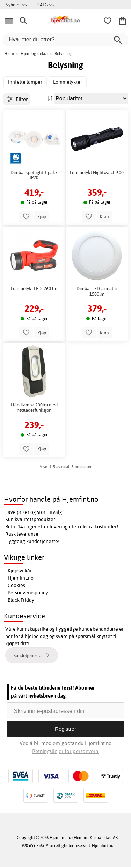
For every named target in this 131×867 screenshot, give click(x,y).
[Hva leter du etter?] (65, 39)
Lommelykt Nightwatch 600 (97, 172)
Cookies (16, 585)
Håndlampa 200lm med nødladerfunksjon (34, 407)
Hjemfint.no (21, 578)
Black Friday (21, 600)
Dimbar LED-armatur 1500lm (97, 291)
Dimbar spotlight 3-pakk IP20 (34, 175)
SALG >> (45, 4)
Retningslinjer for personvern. (65, 751)
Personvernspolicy (28, 593)
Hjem (9, 53)
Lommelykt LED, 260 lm (34, 288)
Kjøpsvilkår (20, 571)
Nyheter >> (16, 4)
